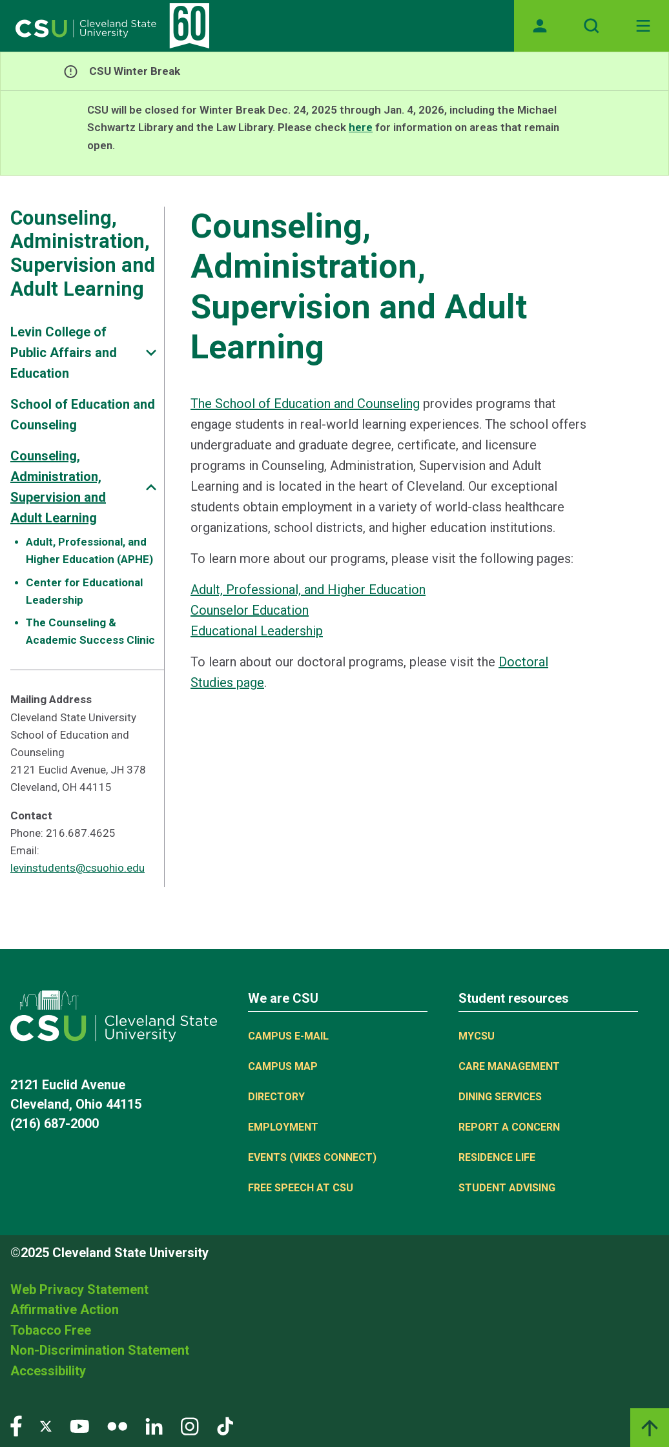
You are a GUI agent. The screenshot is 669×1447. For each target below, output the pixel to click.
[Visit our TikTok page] (225, 1425)
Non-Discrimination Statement (99, 1350)
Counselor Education (249, 610)
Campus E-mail (288, 1036)
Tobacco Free (50, 1330)
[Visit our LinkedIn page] (154, 1425)
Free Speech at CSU (300, 1188)
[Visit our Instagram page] (190, 1425)
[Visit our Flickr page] (117, 1425)
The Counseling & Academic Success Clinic (90, 631)
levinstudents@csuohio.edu (77, 867)
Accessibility (48, 1371)
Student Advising (506, 1188)
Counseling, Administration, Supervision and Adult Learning (82, 253)
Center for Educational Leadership (84, 591)
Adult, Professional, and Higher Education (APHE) (89, 550)
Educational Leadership (256, 631)
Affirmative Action (64, 1309)
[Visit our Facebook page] (16, 1425)
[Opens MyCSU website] (540, 26)
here (361, 127)
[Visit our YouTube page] (79, 1425)
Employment (283, 1127)
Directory (276, 1097)
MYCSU (476, 1036)
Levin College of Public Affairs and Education (63, 352)
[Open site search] (591, 26)
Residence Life (496, 1157)
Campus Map (283, 1066)
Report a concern (509, 1127)
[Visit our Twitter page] (46, 1425)
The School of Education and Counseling (305, 403)
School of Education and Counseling (82, 414)
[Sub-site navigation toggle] (151, 352)
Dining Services (500, 1097)
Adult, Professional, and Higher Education (308, 589)
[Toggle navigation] (643, 26)
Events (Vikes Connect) (312, 1157)
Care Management (509, 1066)
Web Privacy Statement (79, 1289)
